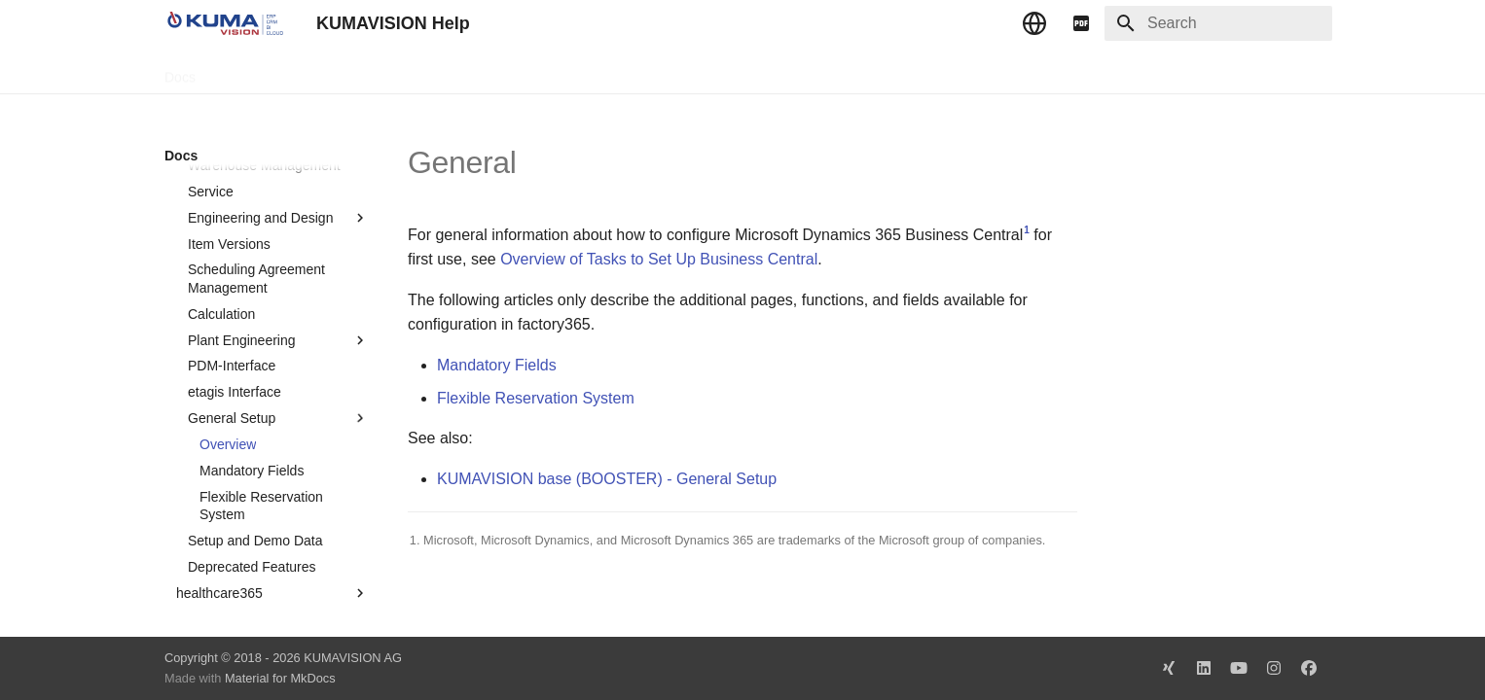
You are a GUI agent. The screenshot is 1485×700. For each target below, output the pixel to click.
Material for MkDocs (280, 678)
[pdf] (1081, 23)
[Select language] (1034, 23)
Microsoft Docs (445, 71)
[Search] (1218, 23)
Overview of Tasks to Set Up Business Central (658, 259)
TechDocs (248, 71)
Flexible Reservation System (535, 398)
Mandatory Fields (497, 365)
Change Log (339, 71)
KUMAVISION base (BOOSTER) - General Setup (607, 479)
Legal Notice (551, 71)
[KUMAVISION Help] (225, 23)
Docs (180, 71)
